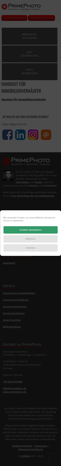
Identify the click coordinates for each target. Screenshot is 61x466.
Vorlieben (30, 247)
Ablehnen (30, 238)
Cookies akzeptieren (31, 229)
